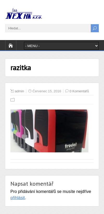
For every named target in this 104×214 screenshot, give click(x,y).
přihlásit (17, 198)
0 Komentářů (79, 91)
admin (19, 91)
